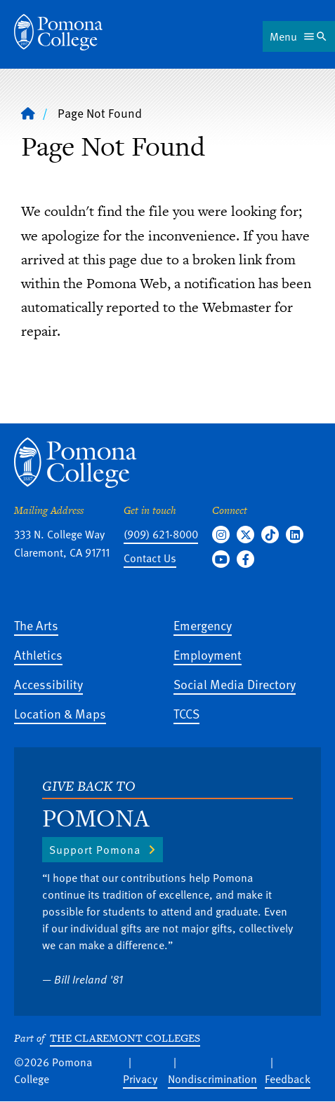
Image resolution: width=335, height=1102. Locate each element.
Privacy (140, 1078)
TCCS (186, 713)
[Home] (58, 32)
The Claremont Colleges (125, 1037)
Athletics (38, 654)
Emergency (202, 624)
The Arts (36, 624)
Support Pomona (94, 849)
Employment (207, 654)
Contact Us (150, 558)
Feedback (287, 1078)
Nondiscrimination (212, 1078)
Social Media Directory (234, 683)
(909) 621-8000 (161, 534)
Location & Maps (60, 713)
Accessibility (48, 683)
